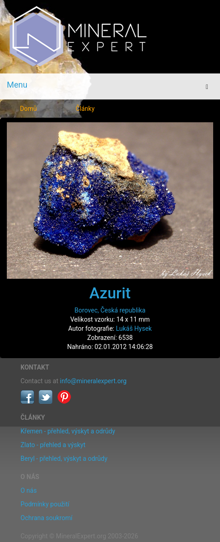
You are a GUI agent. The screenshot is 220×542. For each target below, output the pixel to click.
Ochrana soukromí (46, 517)
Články (85, 108)
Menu (17, 84)
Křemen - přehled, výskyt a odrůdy (67, 431)
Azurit (110, 293)
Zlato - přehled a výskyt (52, 444)
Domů (28, 108)
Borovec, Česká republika (110, 310)
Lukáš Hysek (134, 328)
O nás (28, 490)
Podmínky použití (44, 504)
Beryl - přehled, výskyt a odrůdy (63, 458)
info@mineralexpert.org (93, 381)
